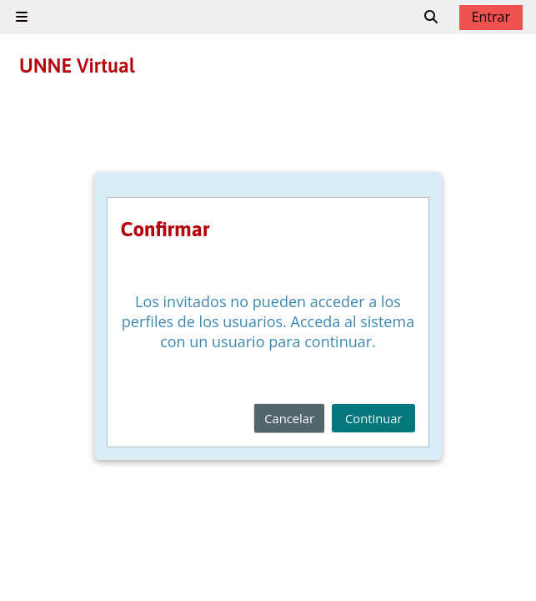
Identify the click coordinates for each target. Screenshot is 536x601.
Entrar (491, 17)
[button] (431, 17)
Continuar (373, 418)
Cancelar (289, 418)
